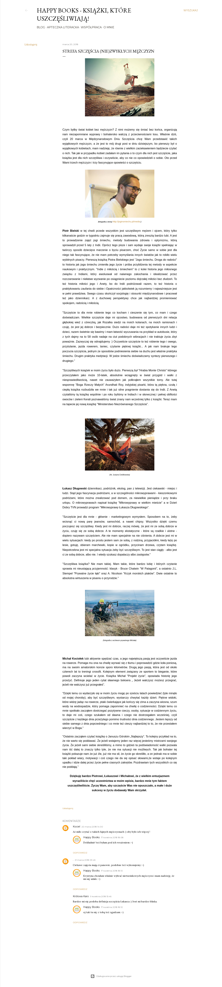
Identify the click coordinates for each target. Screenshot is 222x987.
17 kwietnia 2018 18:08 (112, 837)
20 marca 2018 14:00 (92, 826)
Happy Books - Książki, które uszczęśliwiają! (84, 14)
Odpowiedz (80, 852)
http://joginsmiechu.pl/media (126, 221)
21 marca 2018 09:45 (85, 860)
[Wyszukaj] (190, 10)
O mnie (109, 27)
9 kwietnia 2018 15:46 (100, 896)
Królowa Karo (81, 896)
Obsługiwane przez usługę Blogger (111, 976)
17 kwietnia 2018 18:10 (112, 870)
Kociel (76, 826)
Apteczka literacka (63, 27)
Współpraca (91, 27)
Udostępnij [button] (30, 44)
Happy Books (91, 837)
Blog (41, 27)
